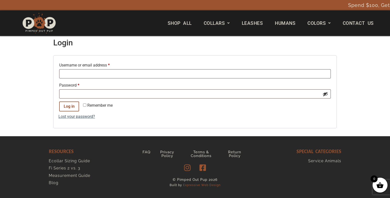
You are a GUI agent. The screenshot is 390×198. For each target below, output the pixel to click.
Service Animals (324, 161)
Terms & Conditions (201, 154)
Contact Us (358, 23)
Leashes (252, 23)
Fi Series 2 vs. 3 (64, 168)
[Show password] (325, 94)
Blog (53, 182)
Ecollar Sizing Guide (69, 161)
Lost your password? (76, 116)
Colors (319, 23)
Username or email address (92, 64)
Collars (217, 23)
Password (77, 84)
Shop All (180, 23)
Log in (69, 106)
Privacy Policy (167, 154)
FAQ (146, 152)
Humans (285, 23)
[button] (217, 23)
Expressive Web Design (202, 185)
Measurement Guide (69, 175)
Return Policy (234, 154)
